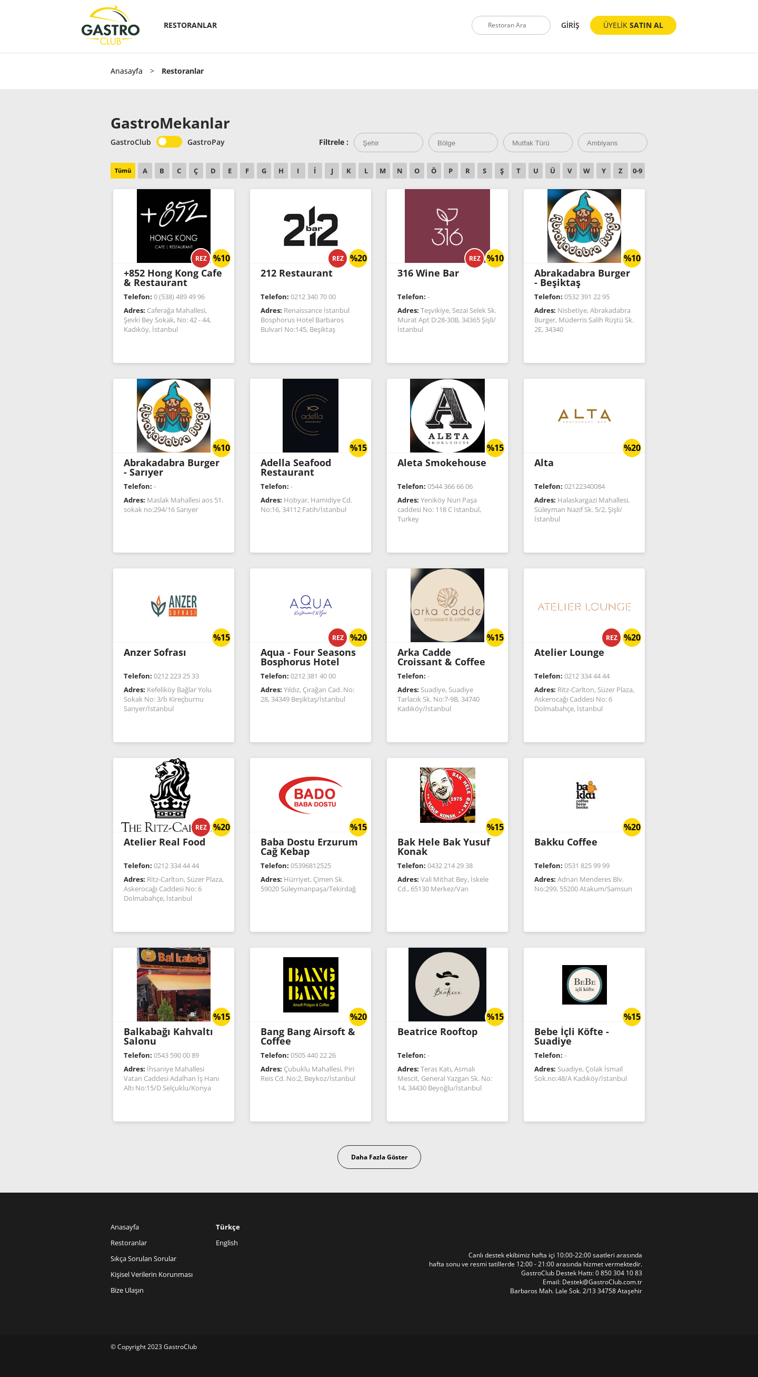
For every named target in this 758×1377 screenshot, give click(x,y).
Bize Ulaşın (127, 1290)
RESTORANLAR (190, 25)
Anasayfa (127, 71)
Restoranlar (129, 1242)
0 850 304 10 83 (618, 1272)
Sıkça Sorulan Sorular (143, 1258)
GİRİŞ (570, 25)
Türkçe (228, 1227)
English (227, 1242)
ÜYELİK (633, 25)
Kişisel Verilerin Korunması (152, 1274)
